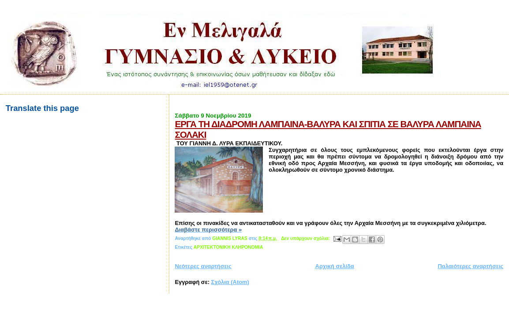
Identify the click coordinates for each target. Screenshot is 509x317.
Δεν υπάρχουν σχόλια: (306, 238)
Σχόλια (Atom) (230, 282)
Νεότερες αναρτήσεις (203, 266)
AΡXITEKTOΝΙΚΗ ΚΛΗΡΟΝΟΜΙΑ (228, 247)
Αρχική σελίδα (334, 266)
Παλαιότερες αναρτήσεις (471, 266)
